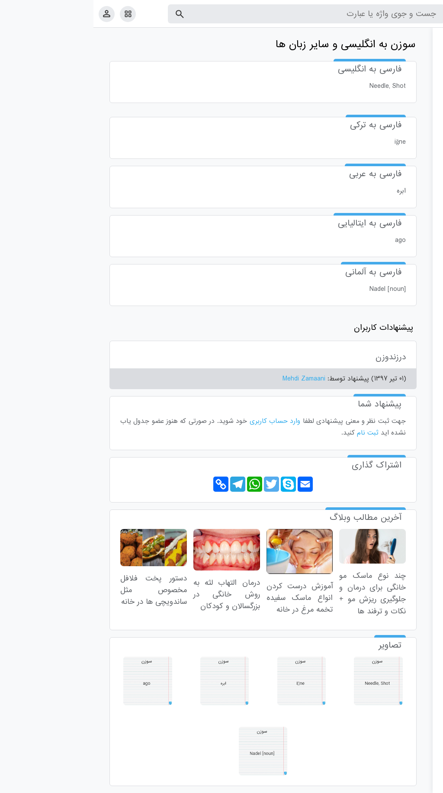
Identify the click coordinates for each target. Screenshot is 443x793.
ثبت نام (274, 433)
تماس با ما (394, 784)
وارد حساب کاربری (181, 421)
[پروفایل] (13, 13)
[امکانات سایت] (34, 13)
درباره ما (365, 784)
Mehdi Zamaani (210, 379)
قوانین (420, 784)
